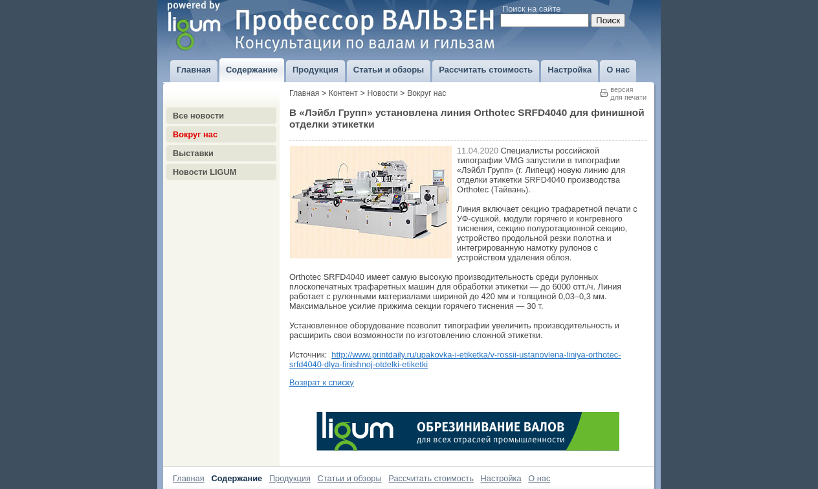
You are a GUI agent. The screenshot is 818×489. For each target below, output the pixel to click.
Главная (304, 93)
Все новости (198, 115)
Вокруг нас (195, 134)
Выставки (193, 153)
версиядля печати (628, 93)
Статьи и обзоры (350, 478)
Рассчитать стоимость (431, 478)
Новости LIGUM (204, 172)
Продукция (290, 478)
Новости (383, 93)
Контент (343, 93)
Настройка (501, 478)
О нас (539, 478)
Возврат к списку (321, 382)
